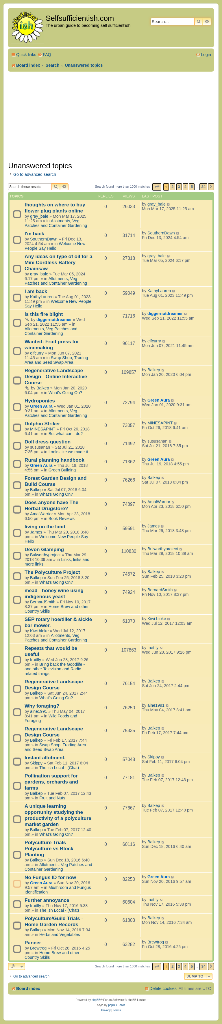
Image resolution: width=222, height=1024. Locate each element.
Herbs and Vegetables (59, 934)
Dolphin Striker (42, 423)
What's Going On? (65, 392)
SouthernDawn (44, 239)
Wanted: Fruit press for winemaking (52, 344)
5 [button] (192, 186)
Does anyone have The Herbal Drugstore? (51, 505)
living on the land (45, 526)
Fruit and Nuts (52, 798)
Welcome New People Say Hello (55, 246)
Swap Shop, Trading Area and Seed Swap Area (56, 360)
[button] (156, 187)
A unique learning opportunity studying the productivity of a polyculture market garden (58, 815)
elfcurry (37, 353)
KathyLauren (41, 296)
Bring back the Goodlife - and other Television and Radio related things (55, 669)
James (36, 532)
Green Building (62, 470)
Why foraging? (42, 706)
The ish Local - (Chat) (59, 767)
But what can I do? (66, 433)
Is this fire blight (44, 314)
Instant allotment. (45, 757)
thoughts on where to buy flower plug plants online (55, 208)
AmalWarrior (41, 514)
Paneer (33, 942)
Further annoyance (47, 900)
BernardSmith (42, 602)
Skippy (36, 763)
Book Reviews (62, 518)
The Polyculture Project (52, 572)
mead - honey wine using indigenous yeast (54, 593)
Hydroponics (40, 401)
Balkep (42, 388)
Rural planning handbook (54, 460)
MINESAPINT (42, 429)
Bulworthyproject (45, 555)
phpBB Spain (116, 1005)
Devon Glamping (44, 549)
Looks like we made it (68, 451)
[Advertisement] (111, 114)
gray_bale (39, 216)
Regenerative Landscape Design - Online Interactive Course (56, 376)
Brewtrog (38, 948)
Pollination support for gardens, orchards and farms (51, 782)
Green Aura (41, 406)
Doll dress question (48, 442)
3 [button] (179, 186)
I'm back (34, 233)
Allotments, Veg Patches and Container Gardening (56, 223)
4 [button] (185, 186)
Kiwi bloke (39, 630)
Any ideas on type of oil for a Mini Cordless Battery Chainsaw (58, 262)
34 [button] (203, 186)
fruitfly (35, 659)
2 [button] (172, 186)
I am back (36, 291)
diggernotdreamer (54, 319)
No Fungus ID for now (50, 877)
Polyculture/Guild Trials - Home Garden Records (54, 921)
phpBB (96, 999)
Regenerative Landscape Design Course (54, 685)
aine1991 (38, 711)
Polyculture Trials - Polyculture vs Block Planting (49, 848)
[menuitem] (44, 54)
